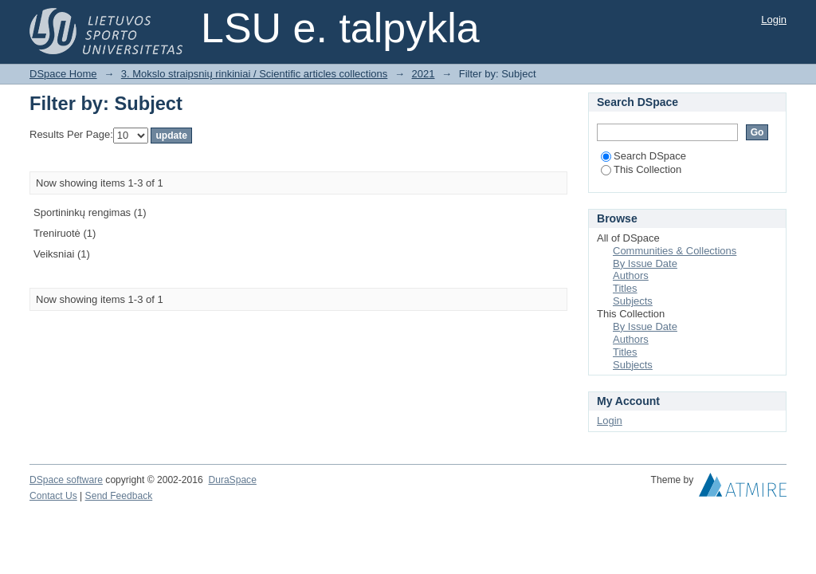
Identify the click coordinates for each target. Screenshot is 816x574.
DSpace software (66, 480)
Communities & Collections (674, 251)
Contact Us (53, 495)
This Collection (641, 169)
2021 (423, 74)
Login (774, 20)
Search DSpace (643, 156)
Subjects (633, 301)
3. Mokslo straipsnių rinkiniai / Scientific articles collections (254, 74)
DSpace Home (63, 74)
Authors (631, 275)
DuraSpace (232, 480)
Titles (625, 288)
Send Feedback (119, 495)
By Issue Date (645, 263)
